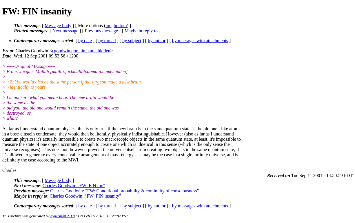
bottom (120, 25)
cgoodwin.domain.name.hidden (81, 50)
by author (156, 40)
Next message (65, 30)
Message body (58, 25)
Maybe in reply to (141, 30)
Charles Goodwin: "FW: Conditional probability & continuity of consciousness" (124, 190)
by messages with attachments (200, 40)
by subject (131, 40)
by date (85, 40)
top (108, 25)
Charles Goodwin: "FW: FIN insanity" (85, 196)
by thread (107, 40)
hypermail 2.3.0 (62, 216)
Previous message (101, 30)
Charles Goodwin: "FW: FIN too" (74, 185)
